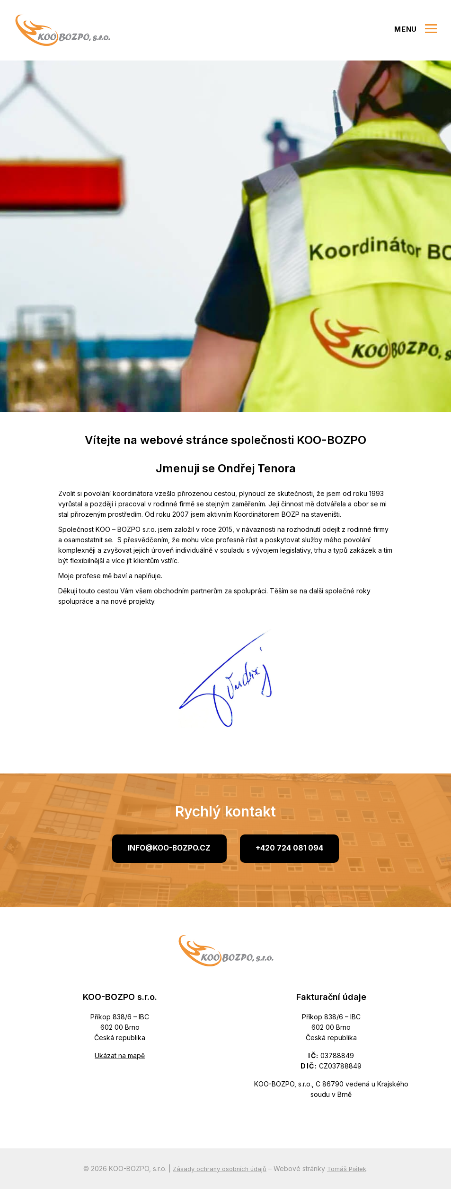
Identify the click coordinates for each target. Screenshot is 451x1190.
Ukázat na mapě (120, 1056)
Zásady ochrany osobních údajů (218, 1169)
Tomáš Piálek (350, 1169)
